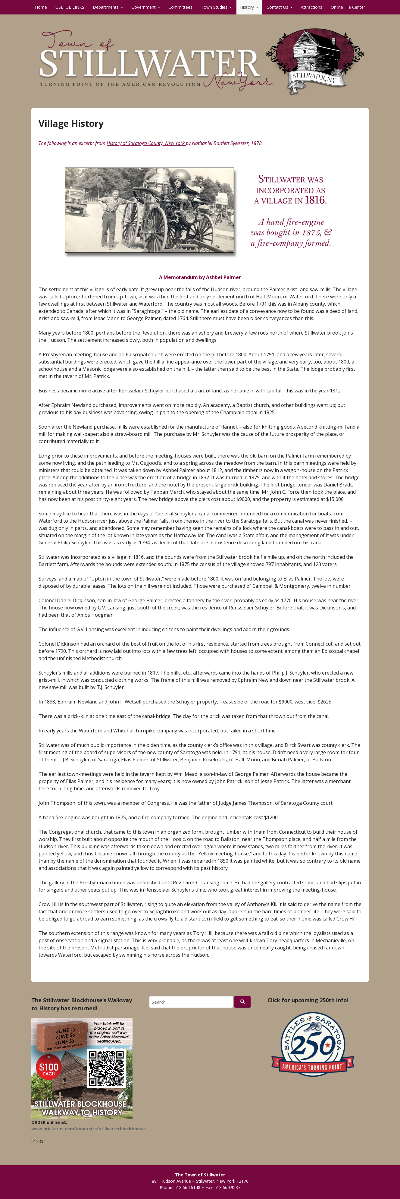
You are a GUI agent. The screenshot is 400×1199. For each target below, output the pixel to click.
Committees (180, 7)
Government (143, 7)
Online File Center (348, 7)
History (247, 7)
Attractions (311, 7)
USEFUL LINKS (69, 7)
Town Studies (214, 7)
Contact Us (277, 7)
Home (41, 7)
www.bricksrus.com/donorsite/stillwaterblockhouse (88, 1128)
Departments (106, 7)
